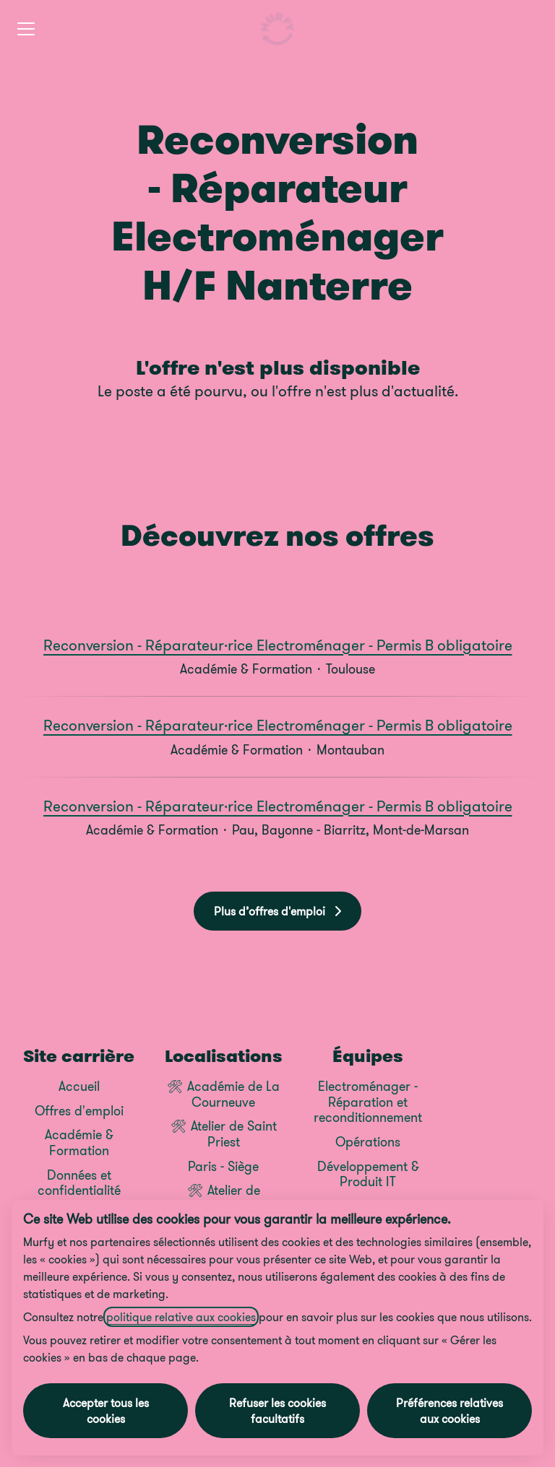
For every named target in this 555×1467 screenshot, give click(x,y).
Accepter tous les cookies (106, 1411)
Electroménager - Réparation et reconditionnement (368, 1102)
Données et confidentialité (79, 1183)
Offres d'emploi (79, 1110)
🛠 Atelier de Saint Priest (224, 1134)
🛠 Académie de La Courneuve (223, 1094)
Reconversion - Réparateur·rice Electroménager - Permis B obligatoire (277, 645)
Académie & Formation (79, 1142)
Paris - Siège (223, 1166)
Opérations (367, 1141)
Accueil (79, 1086)
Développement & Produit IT (368, 1174)
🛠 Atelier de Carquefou (223, 1198)
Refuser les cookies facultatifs (277, 1411)
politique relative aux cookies (181, 1317)
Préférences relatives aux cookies (449, 1411)
